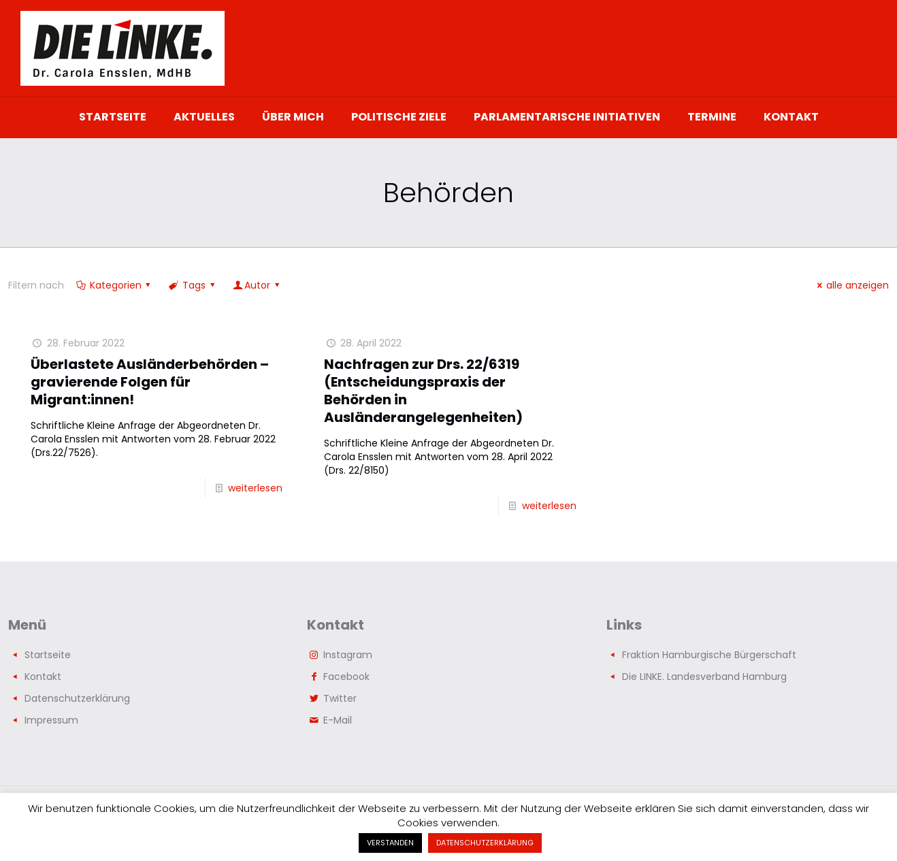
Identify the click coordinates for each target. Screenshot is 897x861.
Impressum (51, 720)
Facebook (346, 676)
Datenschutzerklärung (77, 698)
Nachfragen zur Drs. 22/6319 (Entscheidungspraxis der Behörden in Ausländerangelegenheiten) (423, 391)
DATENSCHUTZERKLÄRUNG (485, 842)
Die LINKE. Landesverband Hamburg (704, 676)
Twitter (340, 698)
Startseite (48, 655)
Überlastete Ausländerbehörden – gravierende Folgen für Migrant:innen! (150, 382)
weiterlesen (255, 488)
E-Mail (337, 720)
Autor (257, 285)
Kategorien (114, 285)
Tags (192, 285)
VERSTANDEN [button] (390, 842)
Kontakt (43, 676)
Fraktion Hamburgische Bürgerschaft (709, 655)
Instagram (347, 655)
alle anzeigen (851, 285)
